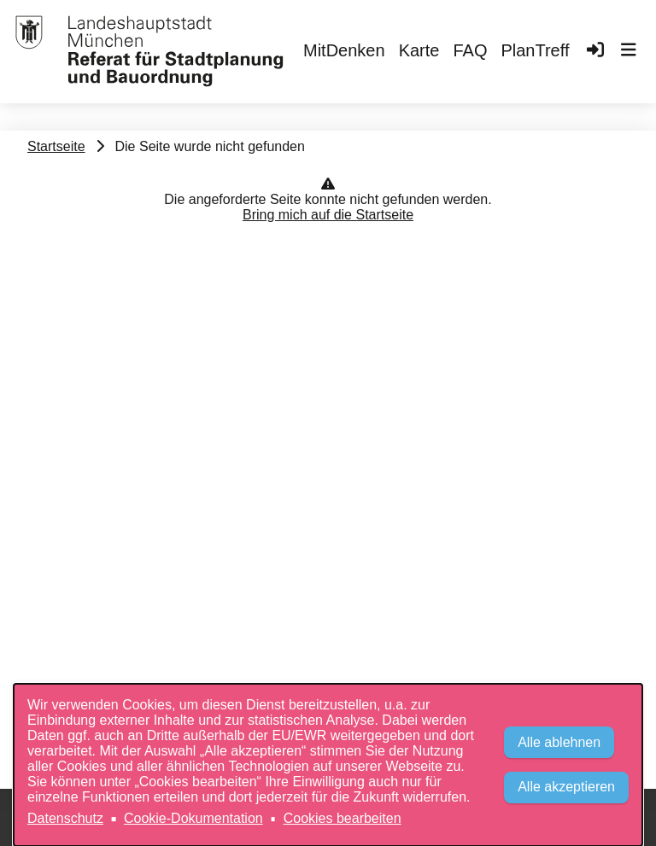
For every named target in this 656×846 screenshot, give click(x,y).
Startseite (56, 146)
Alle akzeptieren (566, 786)
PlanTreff (535, 50)
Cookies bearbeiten (342, 818)
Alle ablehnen (559, 742)
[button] (628, 52)
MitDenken (344, 50)
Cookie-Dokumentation (193, 818)
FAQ (470, 50)
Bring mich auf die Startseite (328, 214)
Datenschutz (65, 818)
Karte (419, 50)
